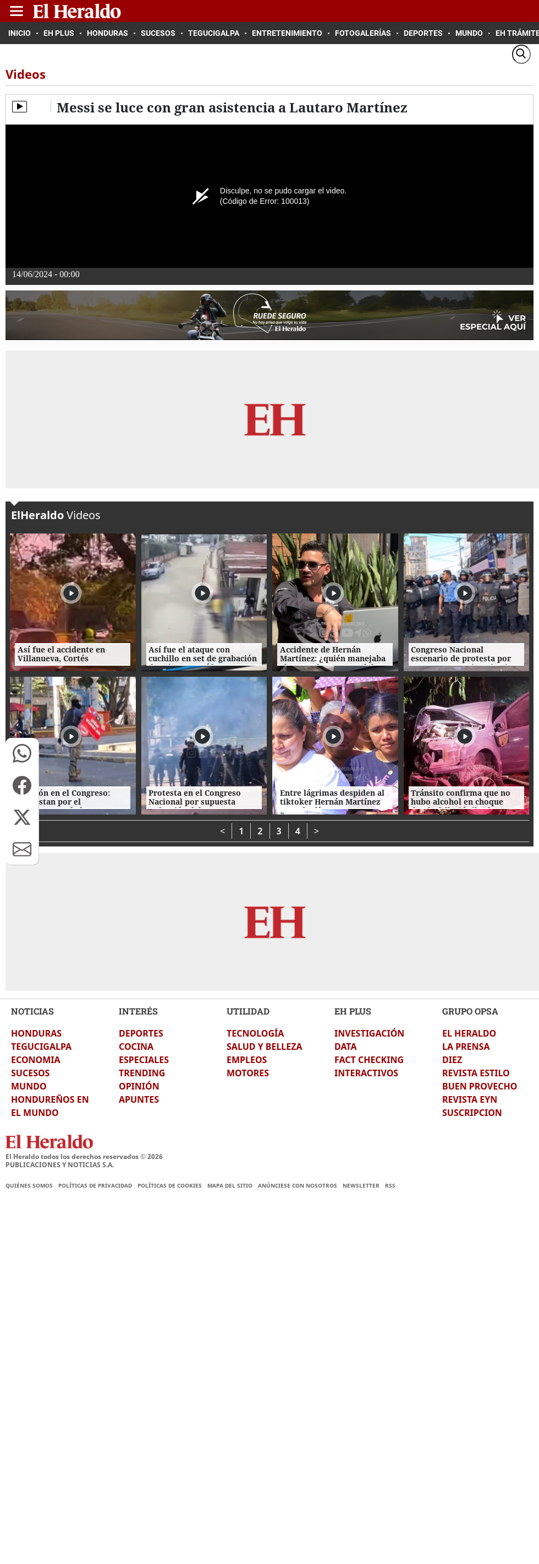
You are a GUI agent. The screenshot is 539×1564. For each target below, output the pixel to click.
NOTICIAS (32, 1011)
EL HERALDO (469, 1033)
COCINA (136, 1046)
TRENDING (142, 1073)
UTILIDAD (248, 1011)
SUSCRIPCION (472, 1113)
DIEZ (452, 1060)
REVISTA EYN (469, 1099)
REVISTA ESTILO (476, 1073)
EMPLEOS (247, 1060)
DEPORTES (141, 1033)
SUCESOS (30, 1073)
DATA (345, 1046)
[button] (22, 753)
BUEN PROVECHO (479, 1086)
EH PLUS (352, 1011)
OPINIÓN (139, 1086)
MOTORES (248, 1073)
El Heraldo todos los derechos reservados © (84, 1156)
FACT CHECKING (369, 1060)
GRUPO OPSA (470, 1011)
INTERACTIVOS (366, 1073)
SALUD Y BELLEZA (264, 1046)
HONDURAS (36, 1033)
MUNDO (29, 1086)
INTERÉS (138, 1011)
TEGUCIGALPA (41, 1046)
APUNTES (139, 1099)
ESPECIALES (144, 1060)
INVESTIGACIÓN (369, 1033)
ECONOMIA (36, 1060)
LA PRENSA (466, 1046)
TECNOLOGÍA (255, 1033)
